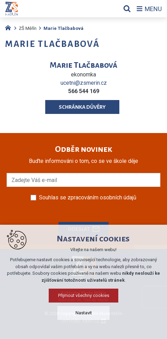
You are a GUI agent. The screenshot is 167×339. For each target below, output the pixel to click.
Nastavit (83, 326)
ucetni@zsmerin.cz (84, 83)
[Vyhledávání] (127, 8)
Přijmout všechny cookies (83, 309)
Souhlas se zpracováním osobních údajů (87, 197)
